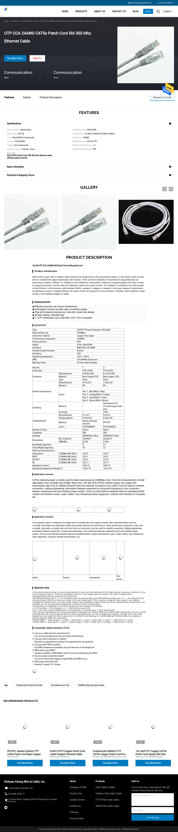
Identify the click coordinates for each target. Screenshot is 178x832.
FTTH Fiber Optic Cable (107, 799)
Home (65, 11)
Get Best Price (15, 58)
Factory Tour (76, 793)
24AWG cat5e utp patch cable (91, 685)
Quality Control (77, 799)
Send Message (152, 817)
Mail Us (37, 58)
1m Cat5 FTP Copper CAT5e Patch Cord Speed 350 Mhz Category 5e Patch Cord (151, 754)
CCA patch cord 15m (60, 685)
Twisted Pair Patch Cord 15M (29, 685)
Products (81, 11)
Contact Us (119, 11)
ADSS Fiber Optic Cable (107, 806)
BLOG (135, 11)
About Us (99, 11)
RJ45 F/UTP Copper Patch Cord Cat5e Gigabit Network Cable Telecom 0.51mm (67, 754)
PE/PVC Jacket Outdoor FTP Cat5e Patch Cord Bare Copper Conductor (24, 754)
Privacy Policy (77, 818)
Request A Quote (162, 97)
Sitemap (74, 812)
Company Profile (78, 787)
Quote (148, 11)
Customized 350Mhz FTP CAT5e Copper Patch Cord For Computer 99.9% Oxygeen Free (110, 754)
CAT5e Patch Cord (30, 21)
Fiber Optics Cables (105, 787)
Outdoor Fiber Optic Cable (108, 793)
